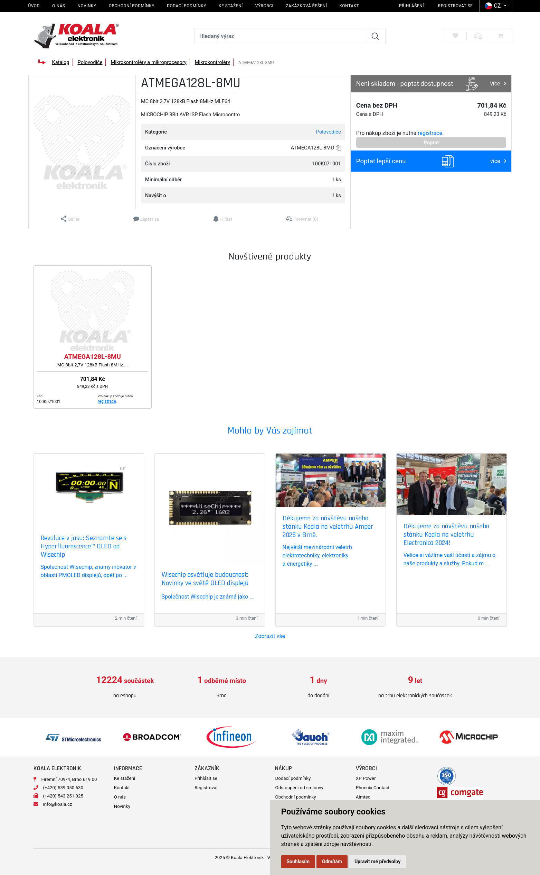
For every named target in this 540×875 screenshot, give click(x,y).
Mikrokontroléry (212, 62)
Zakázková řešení (306, 5)
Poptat (431, 142)
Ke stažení (231, 5)
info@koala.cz (57, 804)
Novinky (86, 5)
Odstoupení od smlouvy (299, 787)
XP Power (366, 778)
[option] (125, 687)
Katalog (60, 62)
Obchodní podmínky (131, 5)
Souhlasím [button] (298, 861)
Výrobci (264, 5)
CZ (493, 5)
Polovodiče (90, 62)
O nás (58, 5)
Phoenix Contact (373, 787)
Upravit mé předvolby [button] (377, 861)
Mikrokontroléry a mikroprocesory (148, 62)
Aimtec (363, 797)
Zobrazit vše (270, 636)
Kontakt (349, 5)
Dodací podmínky (186, 5)
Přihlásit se (206, 778)
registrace (430, 133)
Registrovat (206, 787)
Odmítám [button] (332, 861)
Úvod (34, 5)
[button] (69, 219)
